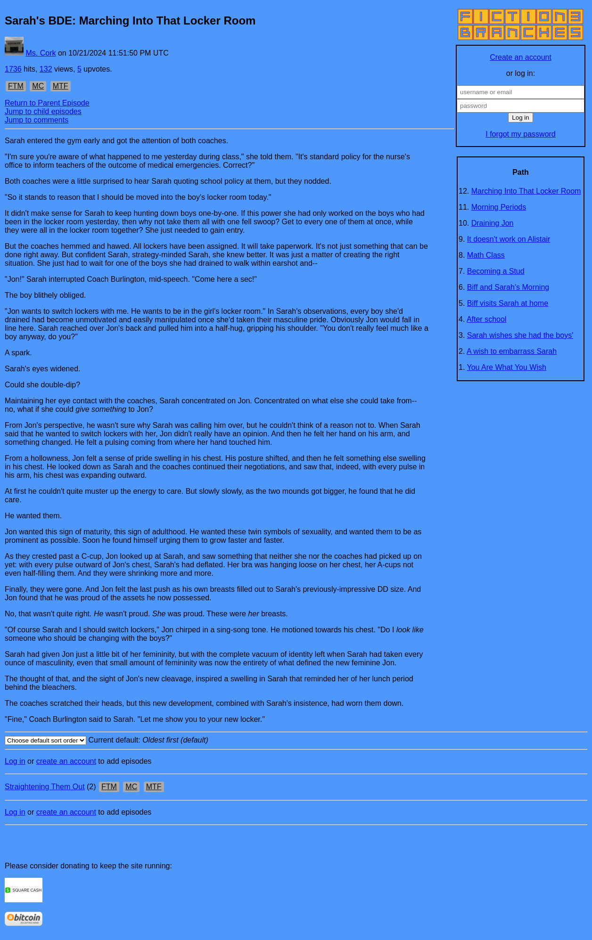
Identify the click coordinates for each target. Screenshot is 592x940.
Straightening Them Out (45, 787)
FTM (16, 86)
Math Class (486, 255)
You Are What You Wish (506, 367)
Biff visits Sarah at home (507, 303)
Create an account (520, 57)
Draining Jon (492, 223)
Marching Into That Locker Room (526, 191)
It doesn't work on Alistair (508, 239)
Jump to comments (36, 120)
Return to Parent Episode (47, 103)
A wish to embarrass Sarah (512, 351)
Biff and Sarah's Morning (508, 287)
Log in (15, 761)
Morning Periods (498, 207)
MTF (60, 86)
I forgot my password (520, 134)
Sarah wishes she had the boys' (520, 335)
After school (486, 319)
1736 (13, 69)
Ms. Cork (40, 53)
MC (38, 86)
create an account (66, 761)
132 (46, 69)
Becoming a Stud (496, 271)
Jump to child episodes (43, 111)
